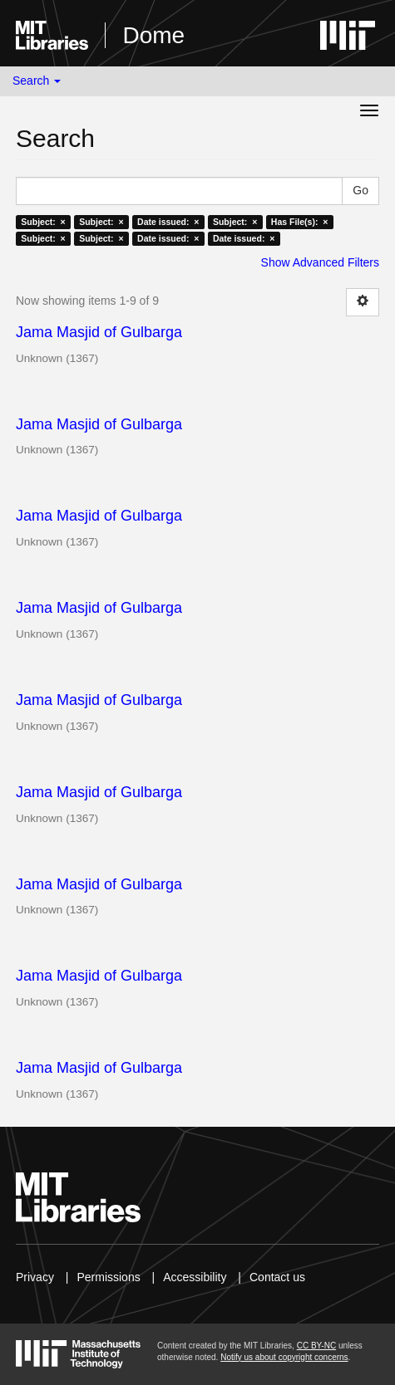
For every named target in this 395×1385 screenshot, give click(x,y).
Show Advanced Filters (320, 262)
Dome (153, 35)
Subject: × (43, 222)
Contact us (277, 1277)
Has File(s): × (299, 222)
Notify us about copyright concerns (284, 1357)
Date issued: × (168, 222)
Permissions (108, 1277)
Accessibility (194, 1277)
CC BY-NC (316, 1345)
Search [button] (36, 80)
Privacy (35, 1277)
